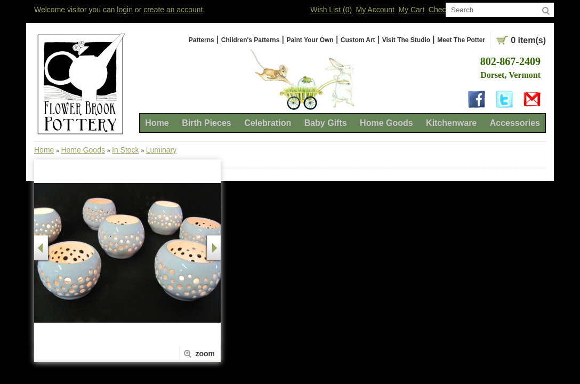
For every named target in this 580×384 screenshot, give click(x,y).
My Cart (411, 9)
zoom (205, 353)
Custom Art (358, 40)
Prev (41, 247)
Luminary (161, 150)
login (125, 9)
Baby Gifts (325, 122)
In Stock (125, 150)
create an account (173, 9)
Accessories (515, 122)
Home (156, 122)
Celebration (267, 122)
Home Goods (386, 122)
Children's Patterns (250, 40)
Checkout (444, 9)
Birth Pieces (206, 122)
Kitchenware (451, 122)
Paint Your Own (309, 40)
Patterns (201, 40)
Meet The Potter (461, 40)
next (214, 247)
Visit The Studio (406, 40)
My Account (375, 9)
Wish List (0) (331, 9)
